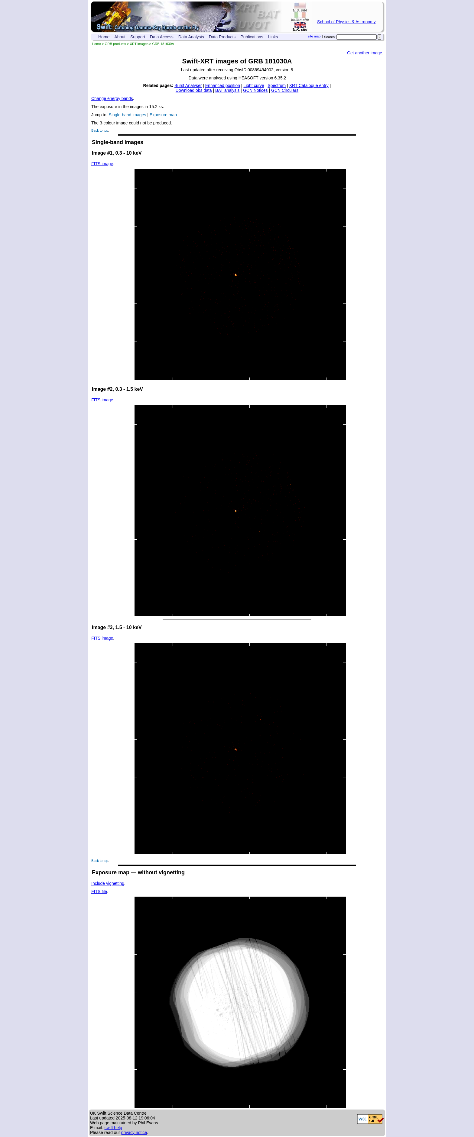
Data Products (222, 36)
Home (103, 36)
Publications (251, 36)
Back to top (99, 130)
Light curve (253, 85)
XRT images (139, 44)
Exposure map (163, 114)
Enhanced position (222, 85)
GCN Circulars (284, 90)
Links (273, 36)
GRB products (115, 44)
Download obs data (194, 90)
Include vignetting (107, 883)
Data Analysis (191, 36)
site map (314, 36)
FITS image (102, 163)
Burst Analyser (188, 85)
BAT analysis (227, 90)
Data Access (162, 36)
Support (137, 36)
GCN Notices (255, 90)
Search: (330, 37)
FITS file (99, 891)
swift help (113, 1127)
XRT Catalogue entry (309, 85)
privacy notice (134, 1132)
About (119, 36)
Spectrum (277, 85)
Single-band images (127, 114)
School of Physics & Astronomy (346, 21)
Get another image (364, 52)
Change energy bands (112, 98)
